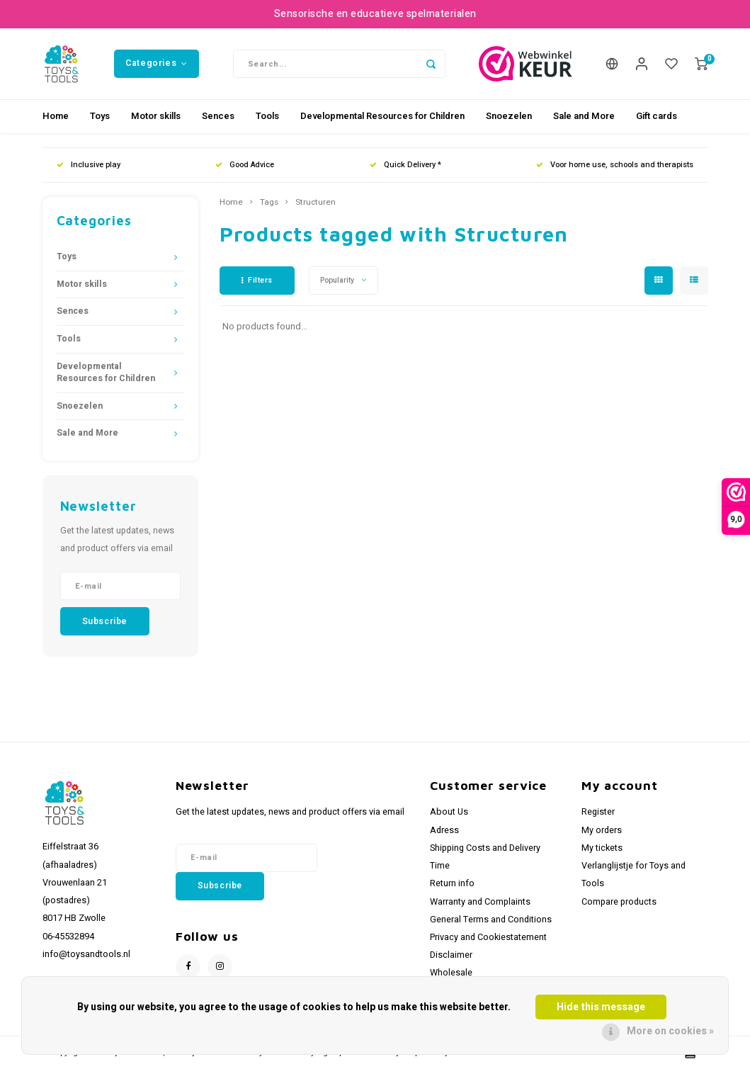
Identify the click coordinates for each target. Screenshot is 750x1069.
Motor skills (156, 116)
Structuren (315, 202)
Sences (218, 116)
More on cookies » (670, 1031)
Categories (156, 63)
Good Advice (244, 165)
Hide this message (601, 1007)
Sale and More (584, 116)
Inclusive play (88, 165)
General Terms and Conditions (491, 919)
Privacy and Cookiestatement (488, 937)
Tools (267, 116)
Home (55, 116)
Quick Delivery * (405, 165)
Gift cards (656, 116)
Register (598, 811)
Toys (100, 116)
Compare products (619, 901)
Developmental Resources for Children (382, 116)
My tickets (602, 848)
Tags (269, 202)
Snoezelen (509, 116)
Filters (257, 280)
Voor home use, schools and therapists (614, 165)
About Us (449, 811)
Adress (444, 830)
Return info (452, 883)
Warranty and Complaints (480, 901)
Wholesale (451, 972)
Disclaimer (451, 955)
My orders (601, 830)
